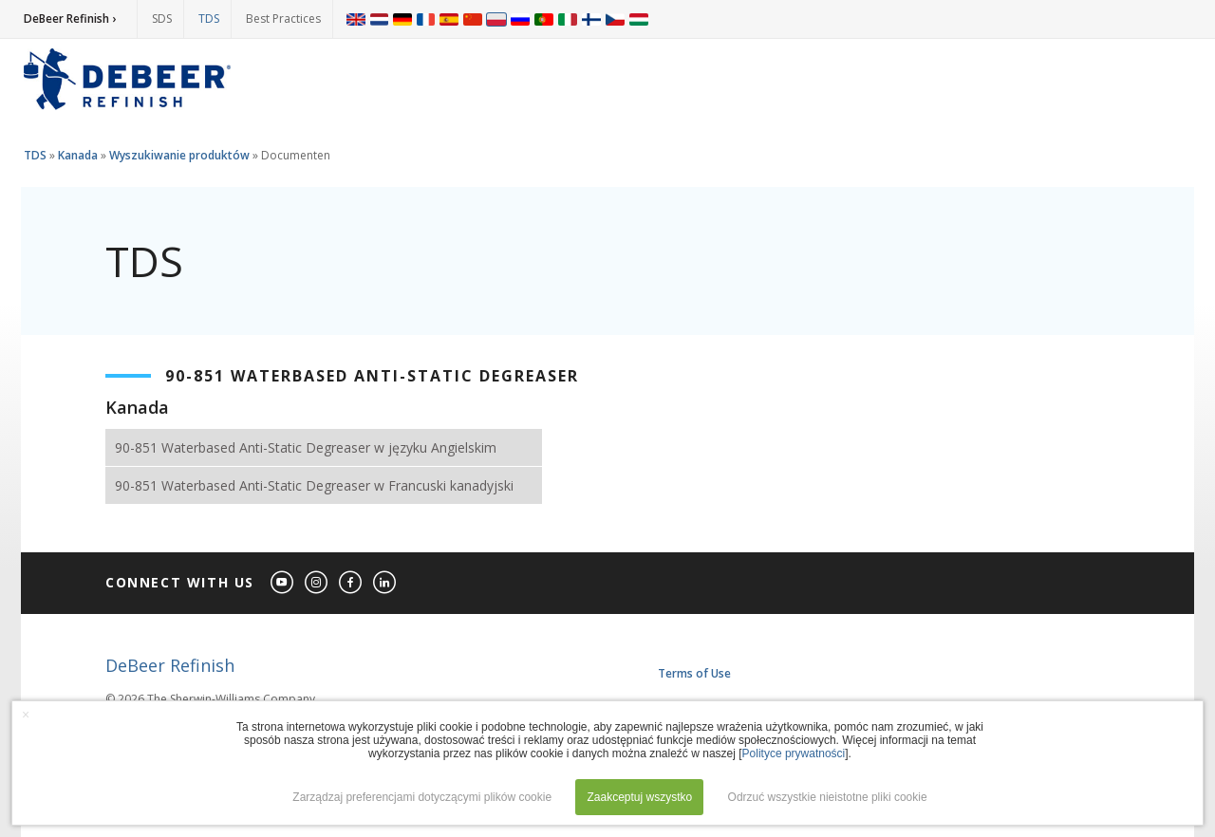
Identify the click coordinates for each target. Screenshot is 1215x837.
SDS (162, 18)
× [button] (25, 714)
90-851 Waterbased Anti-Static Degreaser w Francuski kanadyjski (314, 485)
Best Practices (283, 18)
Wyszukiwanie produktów (179, 155)
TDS (208, 18)
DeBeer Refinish (169, 665)
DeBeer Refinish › (70, 18)
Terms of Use (694, 673)
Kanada (78, 155)
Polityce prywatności (794, 753)
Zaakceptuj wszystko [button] (639, 797)
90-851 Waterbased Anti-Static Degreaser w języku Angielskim (305, 447)
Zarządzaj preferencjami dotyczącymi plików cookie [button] (421, 797)
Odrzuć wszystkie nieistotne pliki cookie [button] (827, 797)
